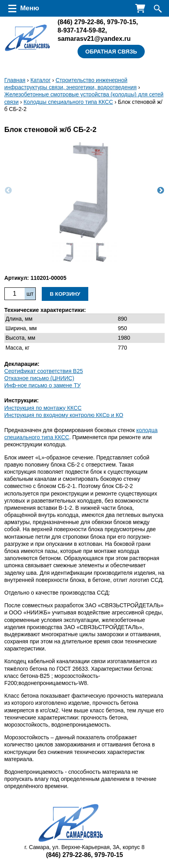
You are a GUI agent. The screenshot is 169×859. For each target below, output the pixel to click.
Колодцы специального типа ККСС (68, 102)
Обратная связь (111, 51)
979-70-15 (121, 21)
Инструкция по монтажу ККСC (43, 408)
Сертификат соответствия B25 (43, 371)
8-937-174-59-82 (81, 30)
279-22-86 (80, 21)
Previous (8, 191)
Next (161, 191)
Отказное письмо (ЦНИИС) (39, 378)
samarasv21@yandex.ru (94, 38)
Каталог (40, 80)
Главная (14, 80)
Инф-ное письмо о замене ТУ (42, 385)
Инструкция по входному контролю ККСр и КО (63, 415)
